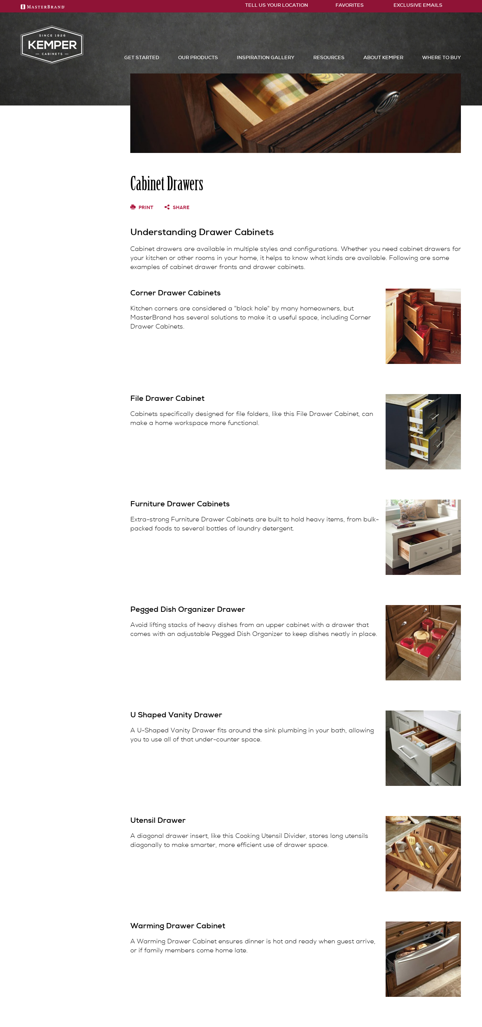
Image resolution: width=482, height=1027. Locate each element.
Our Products (198, 57)
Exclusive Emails (412, 5)
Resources (329, 57)
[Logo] (52, 62)
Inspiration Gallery (265, 57)
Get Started (141, 57)
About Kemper (383, 57)
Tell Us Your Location (273, 5)
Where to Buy (441, 57)
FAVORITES (345, 5)
